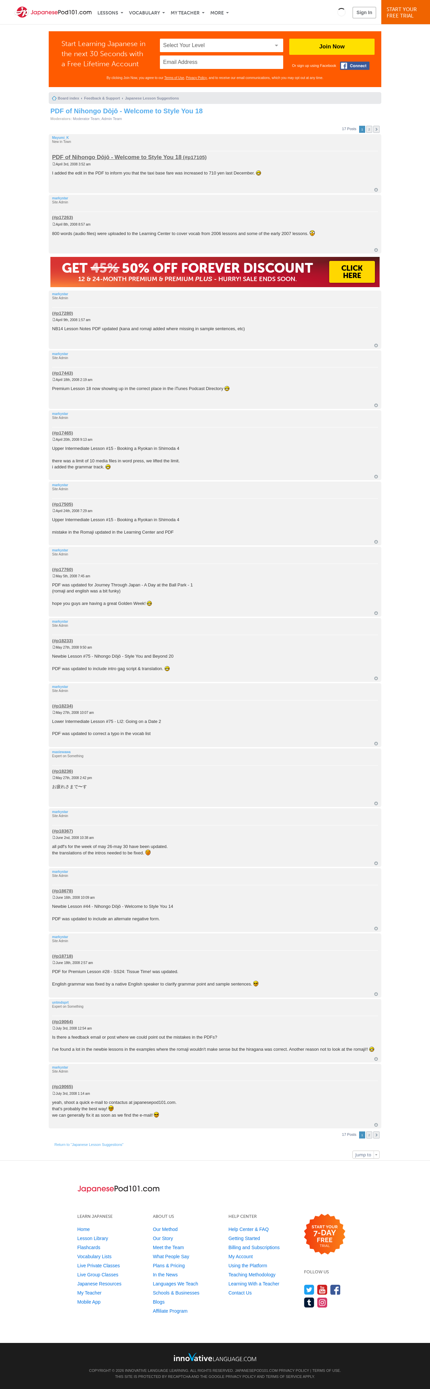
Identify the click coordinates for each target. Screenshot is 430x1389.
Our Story (163, 1238)
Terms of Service (284, 1377)
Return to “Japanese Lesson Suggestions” (88, 1145)
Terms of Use (174, 78)
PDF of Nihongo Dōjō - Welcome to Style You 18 (126, 111)
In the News (165, 1274)
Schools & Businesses (176, 1293)
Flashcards (88, 1247)
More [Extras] (217, 13)
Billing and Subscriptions (254, 1247)
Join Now (332, 46)
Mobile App (88, 1302)
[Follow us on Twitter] (309, 1289)
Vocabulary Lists (94, 1256)
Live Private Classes (98, 1265)
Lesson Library (92, 1238)
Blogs (159, 1302)
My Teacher (185, 13)
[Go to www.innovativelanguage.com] (215, 1356)
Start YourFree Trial (407, 12)
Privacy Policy (196, 78)
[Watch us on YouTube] (322, 1289)
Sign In (364, 12)
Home (83, 1229)
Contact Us (240, 1293)
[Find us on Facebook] (335, 1289)
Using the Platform (247, 1265)
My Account (240, 1256)
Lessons (107, 13)
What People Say (171, 1256)
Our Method (165, 1229)
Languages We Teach (175, 1283)
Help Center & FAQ (248, 1229)
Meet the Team (168, 1247)
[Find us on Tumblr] (309, 1302)
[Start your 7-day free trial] (324, 1234)
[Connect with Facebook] (354, 66)
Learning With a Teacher (254, 1283)
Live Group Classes (97, 1274)
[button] (341, 12)
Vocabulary (144, 13)
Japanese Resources (99, 1283)
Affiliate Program (170, 1311)
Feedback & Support (102, 98)
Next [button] (376, 129)
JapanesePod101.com (256, 1370)
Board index (68, 98)
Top (376, 190)
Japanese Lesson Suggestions (152, 98)
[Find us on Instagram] (322, 1302)
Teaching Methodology (251, 1274)
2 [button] (369, 129)
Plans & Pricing (169, 1265)
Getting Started (244, 1238)
